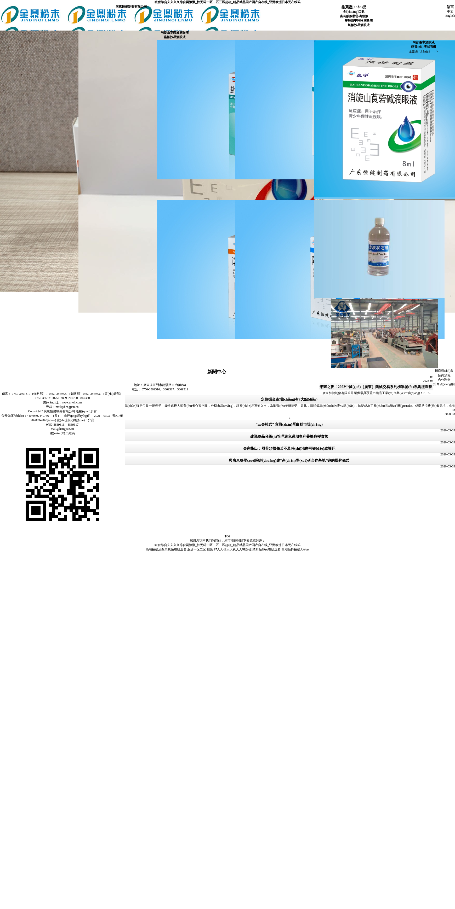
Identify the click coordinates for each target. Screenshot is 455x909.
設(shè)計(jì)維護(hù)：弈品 (75, 420)
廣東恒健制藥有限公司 (131, 6)
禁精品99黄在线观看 (266, 549)
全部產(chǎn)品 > (423, 51)
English (450, 15)
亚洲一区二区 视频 (200, 549)
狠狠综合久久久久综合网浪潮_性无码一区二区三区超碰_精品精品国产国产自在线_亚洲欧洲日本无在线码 (227, 2)
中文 (450, 11)
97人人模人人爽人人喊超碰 (233, 549)
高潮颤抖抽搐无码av (295, 549)
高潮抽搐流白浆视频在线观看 (166, 549)
